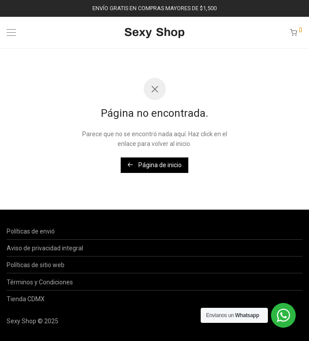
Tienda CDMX (26, 299)
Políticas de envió (31, 231)
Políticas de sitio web (36, 264)
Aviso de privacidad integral (45, 248)
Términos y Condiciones (40, 282)
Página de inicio (154, 165)
